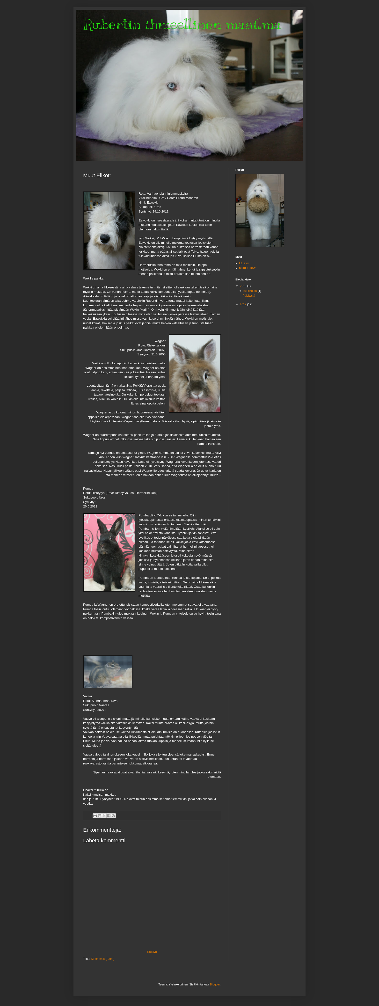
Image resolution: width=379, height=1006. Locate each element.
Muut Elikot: (247, 268)
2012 (243, 304)
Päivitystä (249, 295)
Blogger (215, 984)
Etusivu (152, 952)
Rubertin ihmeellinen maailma (182, 24)
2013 (243, 286)
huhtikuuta (250, 291)
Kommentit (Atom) (102, 959)
